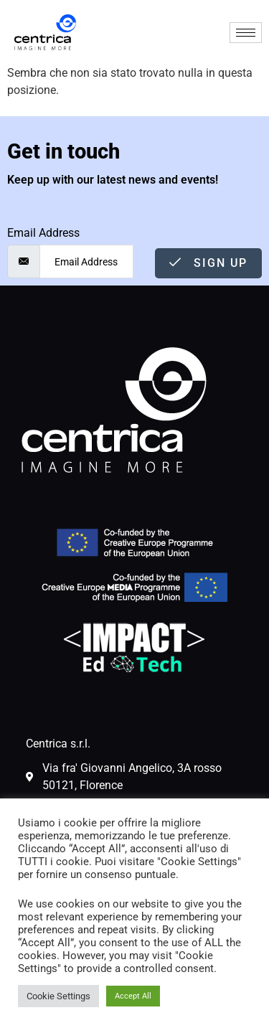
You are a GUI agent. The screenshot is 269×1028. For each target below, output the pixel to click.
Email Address (43, 233)
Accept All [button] (133, 996)
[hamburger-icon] (246, 32)
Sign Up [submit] (208, 263)
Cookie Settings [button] (58, 996)
